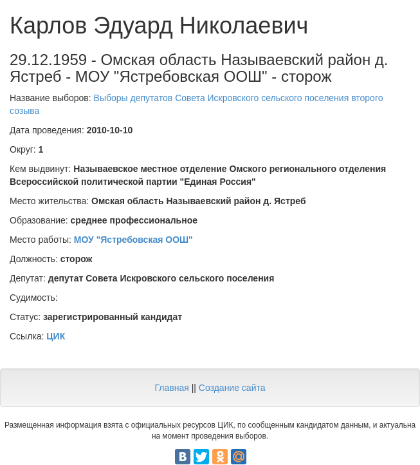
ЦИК (55, 336)
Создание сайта (232, 388)
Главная (171, 388)
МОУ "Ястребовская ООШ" (133, 239)
